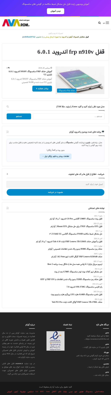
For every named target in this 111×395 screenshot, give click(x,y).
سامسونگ (89, 385)
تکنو (59, 385)
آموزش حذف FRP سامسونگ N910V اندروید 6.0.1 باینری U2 (30, 66)
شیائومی (31, 385)
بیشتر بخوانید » (42, 82)
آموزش (9, 385)
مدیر (107, 326)
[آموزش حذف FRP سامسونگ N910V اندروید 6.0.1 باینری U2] (80, 74)
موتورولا (23, 385)
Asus (48, 385)
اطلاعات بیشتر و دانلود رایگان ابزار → (55, 150)
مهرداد (106, 346)
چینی (70, 385)
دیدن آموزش (56, 11)
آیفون (16, 385)
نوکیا (65, 385)
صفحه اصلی (99, 385)
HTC (42, 385)
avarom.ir (19, 357)
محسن (106, 357)
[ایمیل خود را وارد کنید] (55, 178)
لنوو (75, 385)
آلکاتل (54, 385)
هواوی (81, 385)
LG (37, 385)
